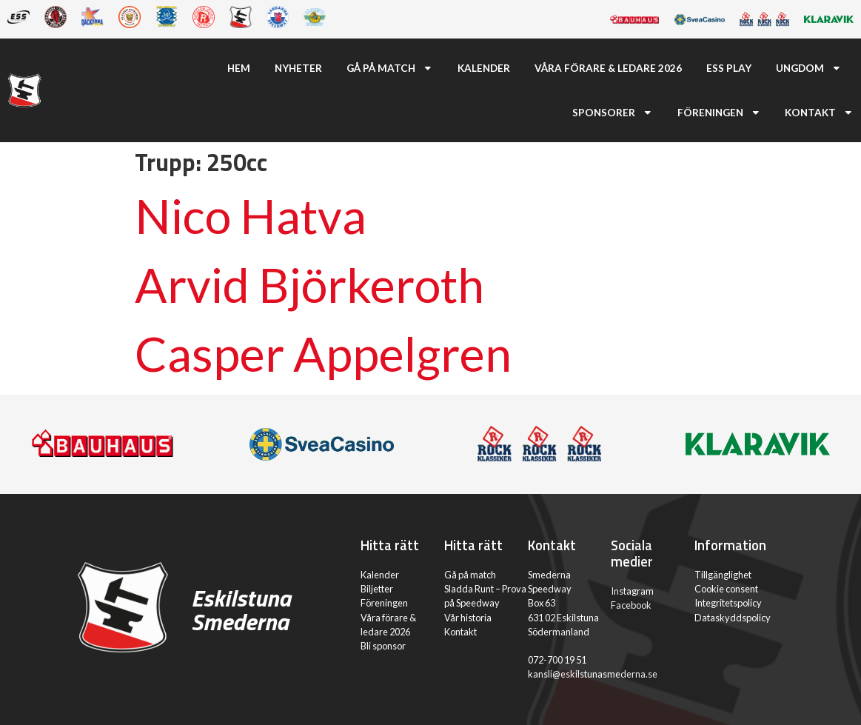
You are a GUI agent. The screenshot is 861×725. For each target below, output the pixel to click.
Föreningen (719, 112)
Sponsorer (612, 112)
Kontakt (819, 112)
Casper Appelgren (323, 353)
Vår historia (468, 618)
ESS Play (728, 68)
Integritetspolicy (728, 603)
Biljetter (377, 589)
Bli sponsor (383, 646)
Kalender (484, 68)
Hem (238, 68)
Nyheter (298, 68)
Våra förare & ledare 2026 (608, 68)
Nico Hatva (250, 215)
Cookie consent (726, 589)
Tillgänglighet (722, 575)
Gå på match (389, 68)
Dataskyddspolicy (732, 618)
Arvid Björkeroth (309, 284)
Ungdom (809, 68)
